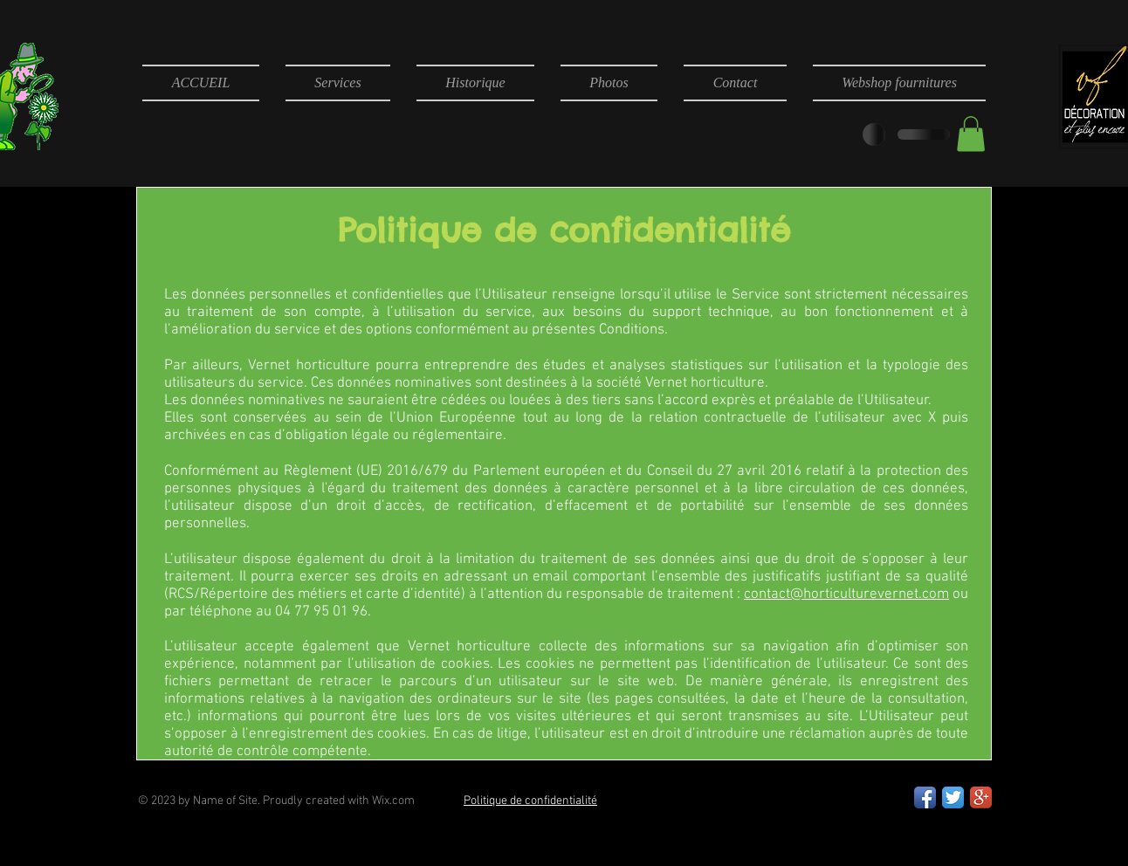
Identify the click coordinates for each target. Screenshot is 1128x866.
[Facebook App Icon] (925, 797)
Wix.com (393, 801)
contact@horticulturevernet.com (846, 594)
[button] (971, 134)
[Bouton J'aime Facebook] (690, 799)
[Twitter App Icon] (953, 797)
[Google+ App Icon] (981, 797)
